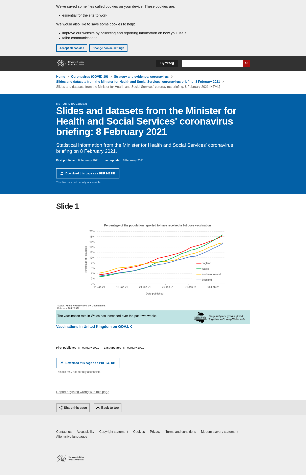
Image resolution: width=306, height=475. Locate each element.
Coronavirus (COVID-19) (89, 76)
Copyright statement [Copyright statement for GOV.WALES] (113, 431)
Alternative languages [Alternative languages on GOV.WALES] (71, 436)
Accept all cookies (72, 48)
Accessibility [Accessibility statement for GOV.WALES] (85, 431)
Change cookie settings (108, 48)
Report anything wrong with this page (82, 392)
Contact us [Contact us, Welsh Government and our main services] (64, 431)
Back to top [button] (110, 407)
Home (60, 76)
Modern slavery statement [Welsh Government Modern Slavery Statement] (219, 431)
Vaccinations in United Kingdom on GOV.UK (94, 327)
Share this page (75, 407)
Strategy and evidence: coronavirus (141, 76)
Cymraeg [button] (167, 63)
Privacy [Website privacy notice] (155, 431)
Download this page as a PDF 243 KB (90, 174)
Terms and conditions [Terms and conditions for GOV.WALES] (181, 431)
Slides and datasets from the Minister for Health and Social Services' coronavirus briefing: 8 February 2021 (138, 81)
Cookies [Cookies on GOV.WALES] (139, 431)
